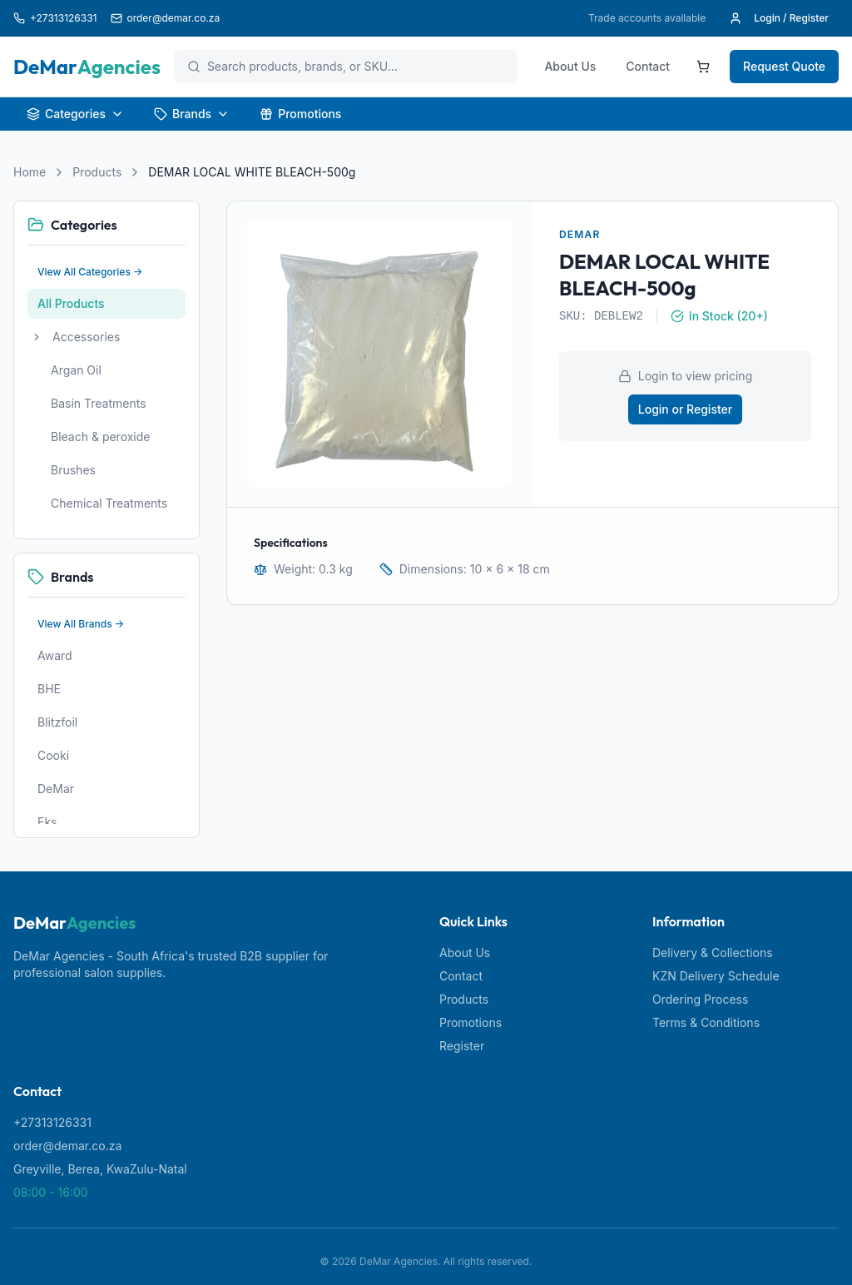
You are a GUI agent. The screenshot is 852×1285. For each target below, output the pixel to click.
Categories (75, 114)
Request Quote (784, 66)
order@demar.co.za (67, 1146)
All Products (71, 303)
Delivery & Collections (712, 952)
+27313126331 (52, 1122)
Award (54, 655)
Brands (192, 114)
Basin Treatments (98, 403)
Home (29, 172)
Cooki (53, 755)
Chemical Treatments (109, 503)
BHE (49, 689)
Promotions (300, 114)
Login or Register (685, 409)
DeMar (55, 788)
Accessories (86, 337)
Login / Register (779, 18)
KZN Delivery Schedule (716, 976)
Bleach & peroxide (101, 436)
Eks (47, 822)
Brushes (73, 470)
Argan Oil (76, 370)
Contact (648, 66)
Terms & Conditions (706, 1022)
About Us (570, 66)
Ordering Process (700, 999)
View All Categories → (90, 271)
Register (461, 1046)
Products (96, 172)
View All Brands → (80, 624)
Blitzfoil (57, 722)
